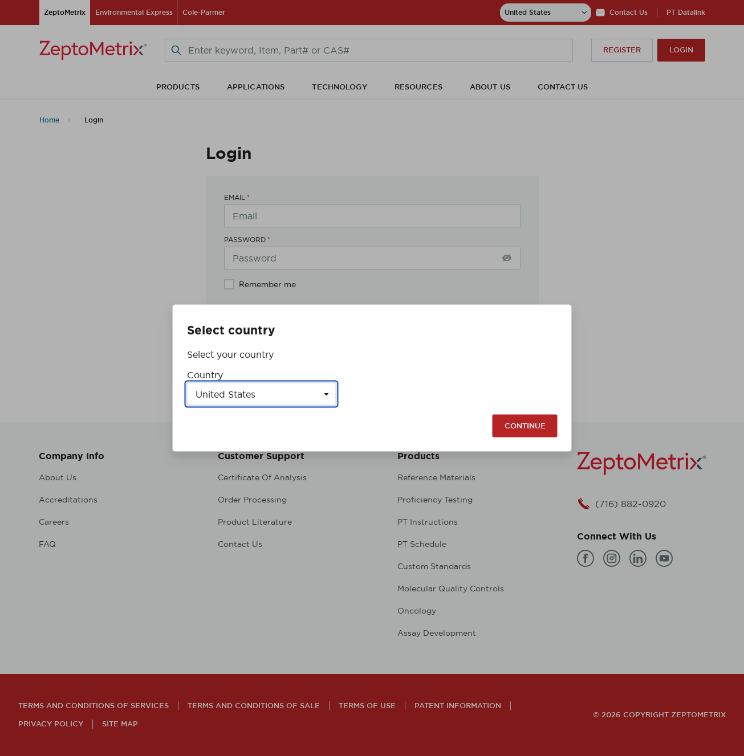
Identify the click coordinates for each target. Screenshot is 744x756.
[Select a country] (261, 394)
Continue (525, 426)
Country (205, 375)
